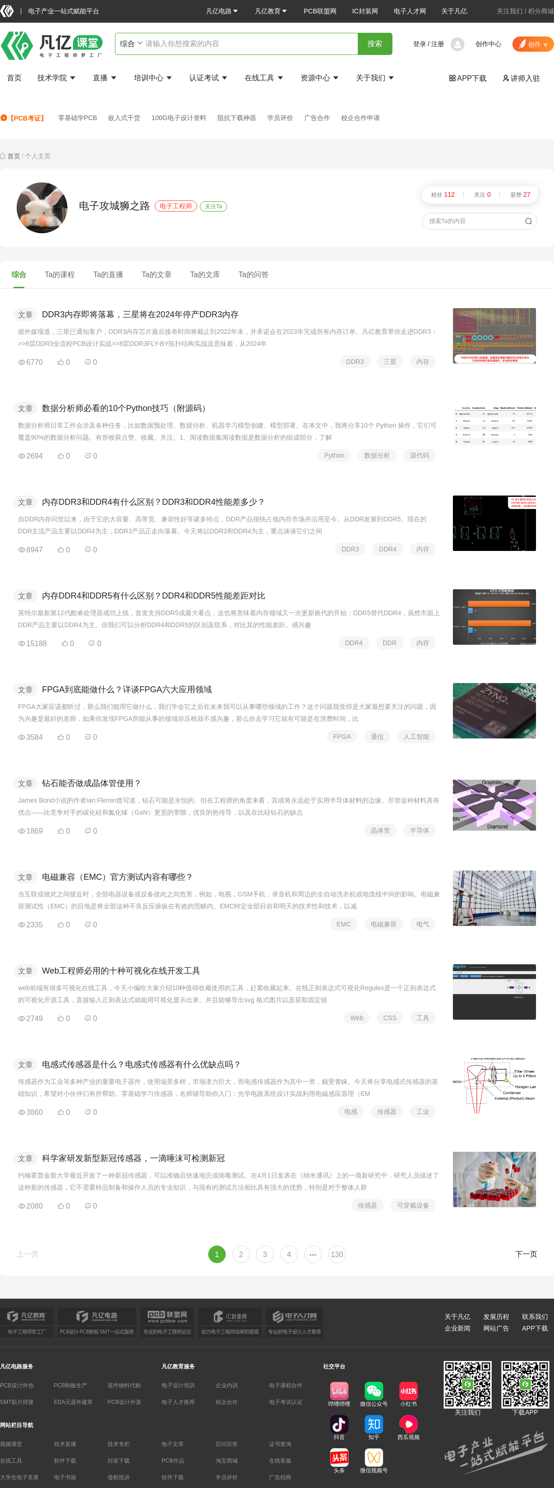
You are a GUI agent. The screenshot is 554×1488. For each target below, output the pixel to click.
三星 (390, 361)
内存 (422, 361)
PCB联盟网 (320, 11)
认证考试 (209, 78)
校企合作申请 (360, 117)
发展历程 (496, 1316)
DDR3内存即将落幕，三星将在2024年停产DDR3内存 (140, 314)
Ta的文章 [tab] (157, 274)
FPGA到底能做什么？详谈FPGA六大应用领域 (127, 689)
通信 (377, 736)
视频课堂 (11, 1444)
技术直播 (65, 1444)
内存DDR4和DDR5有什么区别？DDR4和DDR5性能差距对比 (153, 595)
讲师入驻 (521, 78)
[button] (222, 11)
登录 (419, 44)
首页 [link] (13, 156)
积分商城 (541, 11)
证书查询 (280, 1444)
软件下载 (65, 1461)
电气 (422, 924)
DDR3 (355, 361)
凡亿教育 (271, 11)
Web (357, 1018)
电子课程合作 (285, 1385)
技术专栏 (119, 1444)
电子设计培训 (178, 1385)
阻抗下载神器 (236, 117)
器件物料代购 (124, 1385)
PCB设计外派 (124, 1402)
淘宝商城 (227, 1461)
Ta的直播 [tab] (108, 274)
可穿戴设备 (413, 1205)
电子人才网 (410, 11)
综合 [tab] (19, 274)
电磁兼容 (384, 924)
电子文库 (173, 1444)
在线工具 (264, 78)
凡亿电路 (222, 11)
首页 (14, 78)
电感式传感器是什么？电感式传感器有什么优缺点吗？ (141, 1064)
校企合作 (227, 1402)
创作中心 (488, 44)
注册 (437, 44)
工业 (422, 1111)
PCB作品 (173, 1461)
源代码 (419, 455)
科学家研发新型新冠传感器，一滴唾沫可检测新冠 (133, 1158)
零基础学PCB (77, 117)
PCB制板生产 (71, 1385)
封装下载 (119, 1461)
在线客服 (280, 1461)
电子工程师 (176, 206)
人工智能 (416, 736)
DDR (390, 643)
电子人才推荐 (178, 1402)
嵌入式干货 (124, 117)
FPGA (342, 736)
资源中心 (320, 78)
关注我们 (510, 11)
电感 (350, 1111)
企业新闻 (457, 1328)
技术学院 (57, 78)
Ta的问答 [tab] (254, 274)
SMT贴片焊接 (17, 1402)
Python (334, 455)
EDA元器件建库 (73, 1402)
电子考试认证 (285, 1402)
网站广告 (496, 1328)
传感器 (387, 1111)
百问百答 (227, 1444)
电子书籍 (65, 1477)
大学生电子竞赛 (19, 1477)
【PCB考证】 (23, 118)
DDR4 (388, 549)
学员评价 (280, 117)
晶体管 (380, 830)
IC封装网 (365, 11)
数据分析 (377, 455)
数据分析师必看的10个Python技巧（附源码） (126, 408)
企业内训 (227, 1385)
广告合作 (317, 117)
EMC (344, 924)
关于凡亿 (454, 11)
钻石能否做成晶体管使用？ (92, 783)
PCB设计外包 (17, 1385)
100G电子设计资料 (178, 117)
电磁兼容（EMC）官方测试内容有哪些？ (117, 877)
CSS (390, 1018)
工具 (422, 1018)
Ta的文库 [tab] (205, 274)
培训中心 (154, 78)
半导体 (419, 830)
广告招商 (280, 1477)
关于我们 (376, 78)
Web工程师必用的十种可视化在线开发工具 (121, 970)
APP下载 (468, 78)
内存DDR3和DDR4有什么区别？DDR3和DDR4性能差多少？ (153, 502)
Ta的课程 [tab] (60, 274)
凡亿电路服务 (16, 1366)
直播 (105, 78)
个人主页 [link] (38, 156)
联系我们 (535, 1316)
